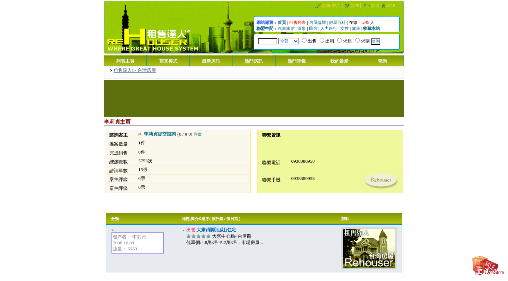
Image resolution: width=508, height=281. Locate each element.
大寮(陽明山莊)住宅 (215, 229)
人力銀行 (328, 28)
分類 (115, 219)
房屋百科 (337, 22)
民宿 (313, 28)
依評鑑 (217, 219)
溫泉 (301, 28)
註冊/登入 (331, 5)
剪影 (345, 219)
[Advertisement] (254, 98)
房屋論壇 (317, 22)
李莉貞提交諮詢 (160, 134)
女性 (344, 28)
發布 (355, 5)
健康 (356, 28)
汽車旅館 (286, 28)
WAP (390, 5)
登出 (375, 5)
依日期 (232, 219)
